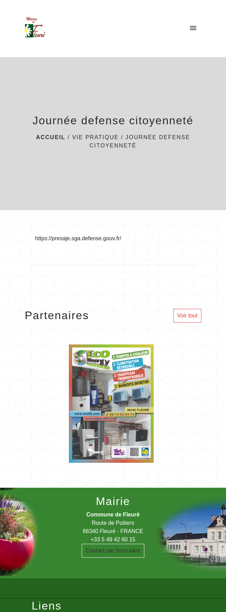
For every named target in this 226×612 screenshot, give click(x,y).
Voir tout (187, 315)
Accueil (50, 137)
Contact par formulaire (112, 551)
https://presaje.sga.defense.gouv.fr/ (78, 238)
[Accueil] (35, 28)
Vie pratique (95, 137)
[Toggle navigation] (193, 28)
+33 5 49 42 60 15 (113, 539)
